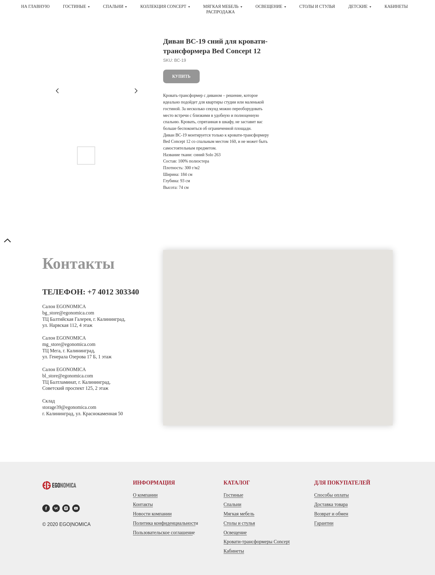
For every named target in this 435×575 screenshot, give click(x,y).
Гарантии (324, 523)
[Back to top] (7, 241)
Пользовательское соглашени (163, 532)
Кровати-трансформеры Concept (257, 541)
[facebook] (46, 508)
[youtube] (76, 508)
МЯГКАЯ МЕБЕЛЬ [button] (221, 6)
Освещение (235, 532)
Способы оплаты (331, 495)
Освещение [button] (269, 6)
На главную (35, 6)
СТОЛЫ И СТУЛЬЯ (317, 6)
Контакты (143, 504)
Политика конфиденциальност (164, 523)
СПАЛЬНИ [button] (113, 6)
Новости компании (152, 513)
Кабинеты (396, 6)
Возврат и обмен (331, 513)
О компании (145, 495)
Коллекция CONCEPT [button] (163, 6)
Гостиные (233, 495)
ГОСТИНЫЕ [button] (74, 6)
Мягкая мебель (239, 513)
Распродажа (220, 12)
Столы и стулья (239, 523)
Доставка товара (331, 504)
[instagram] (66, 508)
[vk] (56, 508)
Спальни (232, 504)
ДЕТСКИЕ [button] (358, 6)
